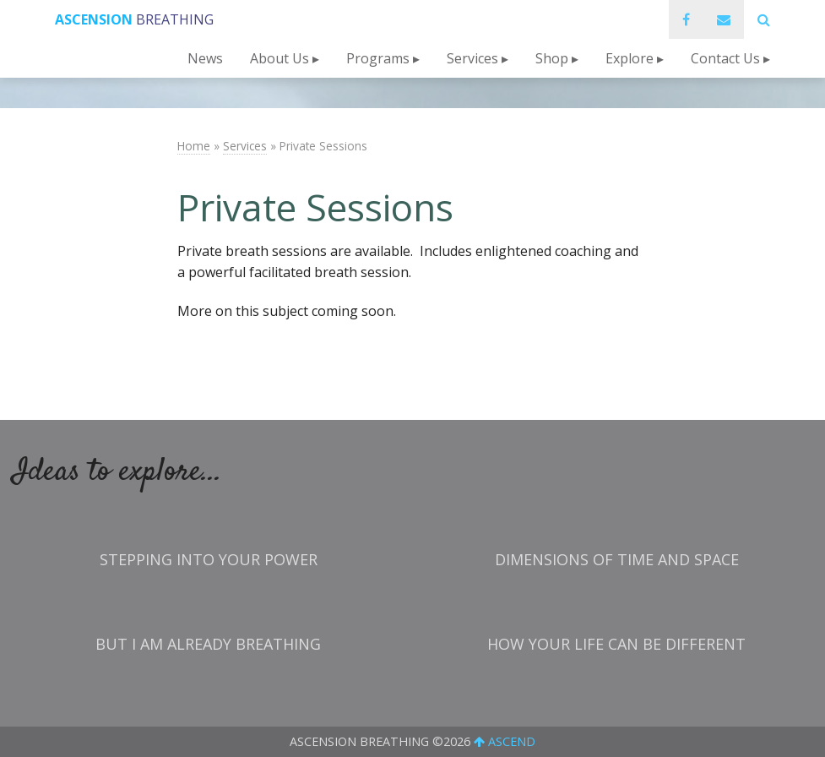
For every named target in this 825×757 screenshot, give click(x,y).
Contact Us (725, 58)
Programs (378, 58)
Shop (551, 58)
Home (193, 146)
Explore (629, 58)
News (205, 58)
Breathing (134, 19)
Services (472, 58)
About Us (279, 58)
